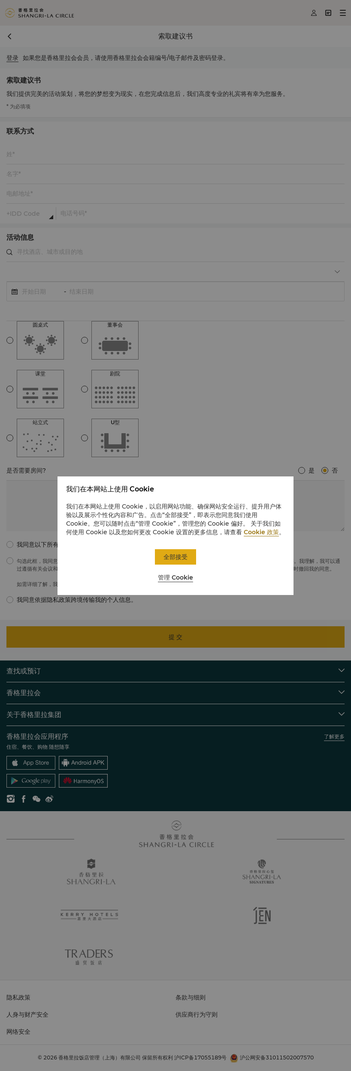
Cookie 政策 (261, 532)
